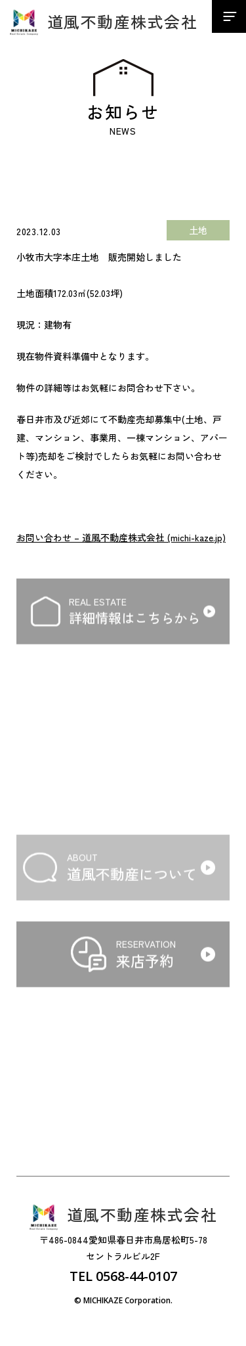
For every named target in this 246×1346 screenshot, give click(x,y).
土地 (198, 229)
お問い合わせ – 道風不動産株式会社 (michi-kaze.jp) (121, 537)
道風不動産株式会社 (103, 22)
